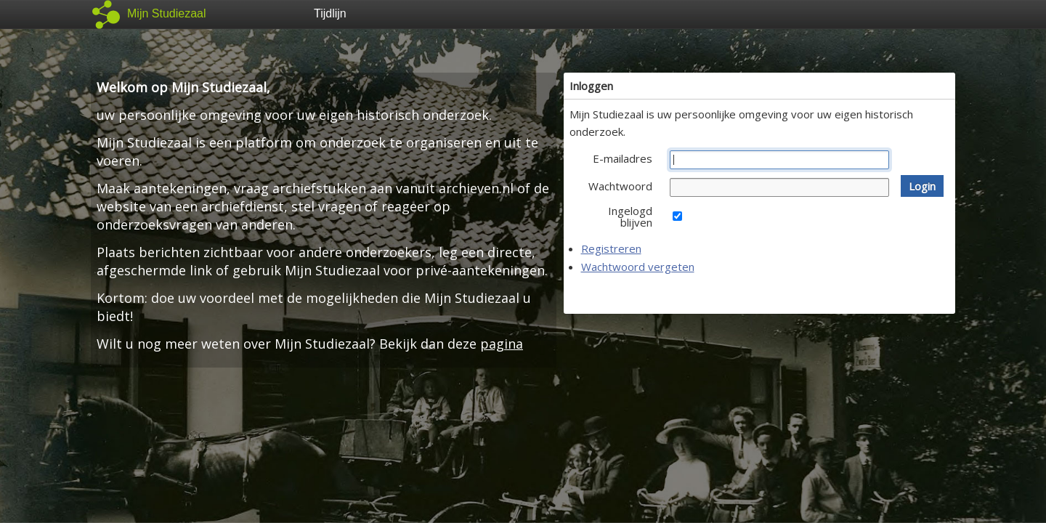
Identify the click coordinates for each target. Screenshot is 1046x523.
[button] (922, 186)
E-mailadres (622, 158)
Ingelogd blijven (630, 216)
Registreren (611, 248)
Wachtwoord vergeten (637, 266)
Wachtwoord (620, 186)
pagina (501, 343)
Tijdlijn (330, 13)
